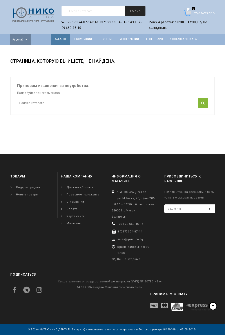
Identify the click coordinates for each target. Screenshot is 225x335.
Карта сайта (76, 216)
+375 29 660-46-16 (113, 22)
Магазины (74, 223)
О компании (82, 39)
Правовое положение (83, 194)
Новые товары (27, 194)
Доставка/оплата (183, 39)
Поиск (135, 10)
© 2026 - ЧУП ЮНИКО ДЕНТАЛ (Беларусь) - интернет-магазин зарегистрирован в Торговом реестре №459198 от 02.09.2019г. (112, 329)
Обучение (106, 39)
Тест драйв (154, 39)
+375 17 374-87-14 (77, 22)
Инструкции (129, 39)
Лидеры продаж (28, 187)
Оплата (72, 209)
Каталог (60, 39)
